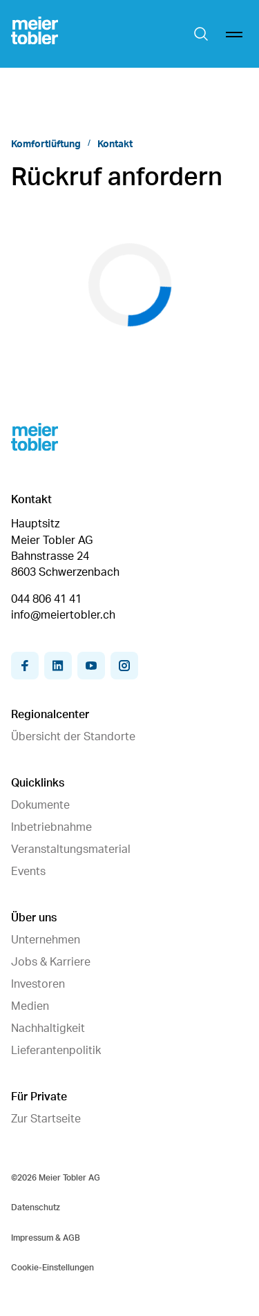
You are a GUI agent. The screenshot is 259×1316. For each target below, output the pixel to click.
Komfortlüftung (46, 144)
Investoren (38, 984)
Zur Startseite (46, 1119)
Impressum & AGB (45, 1238)
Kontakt (115, 144)
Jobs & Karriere (50, 962)
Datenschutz (35, 1207)
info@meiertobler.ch (63, 615)
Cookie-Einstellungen (52, 1267)
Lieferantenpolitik (56, 1050)
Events (28, 871)
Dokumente (40, 805)
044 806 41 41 (46, 599)
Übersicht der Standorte (73, 736)
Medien (30, 1006)
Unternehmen (45, 940)
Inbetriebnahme (51, 827)
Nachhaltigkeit (48, 1028)
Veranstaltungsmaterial (71, 849)
